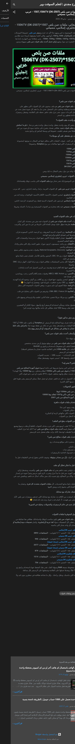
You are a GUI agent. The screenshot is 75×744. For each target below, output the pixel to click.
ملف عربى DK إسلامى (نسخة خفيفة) (51, 542)
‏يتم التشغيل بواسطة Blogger (37, 734)
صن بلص (22, 33)
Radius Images (31, 739)
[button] (3, 12)
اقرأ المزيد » (6, 692)
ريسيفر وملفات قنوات (58, 593)
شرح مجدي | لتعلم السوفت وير (48, 4)
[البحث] (3, 5)
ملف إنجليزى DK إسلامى (55, 554)
